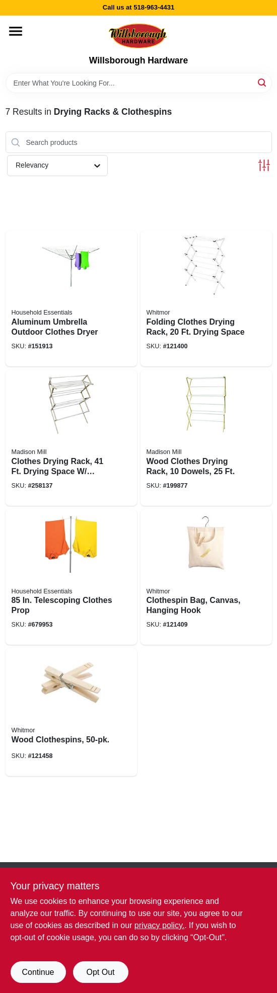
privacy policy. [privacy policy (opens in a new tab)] (159, 925)
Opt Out (100, 972)
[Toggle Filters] (264, 165)
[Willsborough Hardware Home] (138, 35)
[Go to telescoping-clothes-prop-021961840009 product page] (71, 577)
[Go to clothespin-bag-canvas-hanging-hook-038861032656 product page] (206, 577)
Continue (38, 972)
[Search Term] (139, 83)
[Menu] (15, 31)
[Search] (262, 82)
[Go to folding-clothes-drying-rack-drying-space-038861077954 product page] (206, 298)
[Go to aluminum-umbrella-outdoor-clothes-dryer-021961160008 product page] (71, 298)
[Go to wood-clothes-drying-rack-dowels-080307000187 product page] (206, 438)
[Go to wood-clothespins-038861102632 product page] (71, 712)
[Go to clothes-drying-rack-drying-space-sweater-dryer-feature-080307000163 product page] (71, 438)
